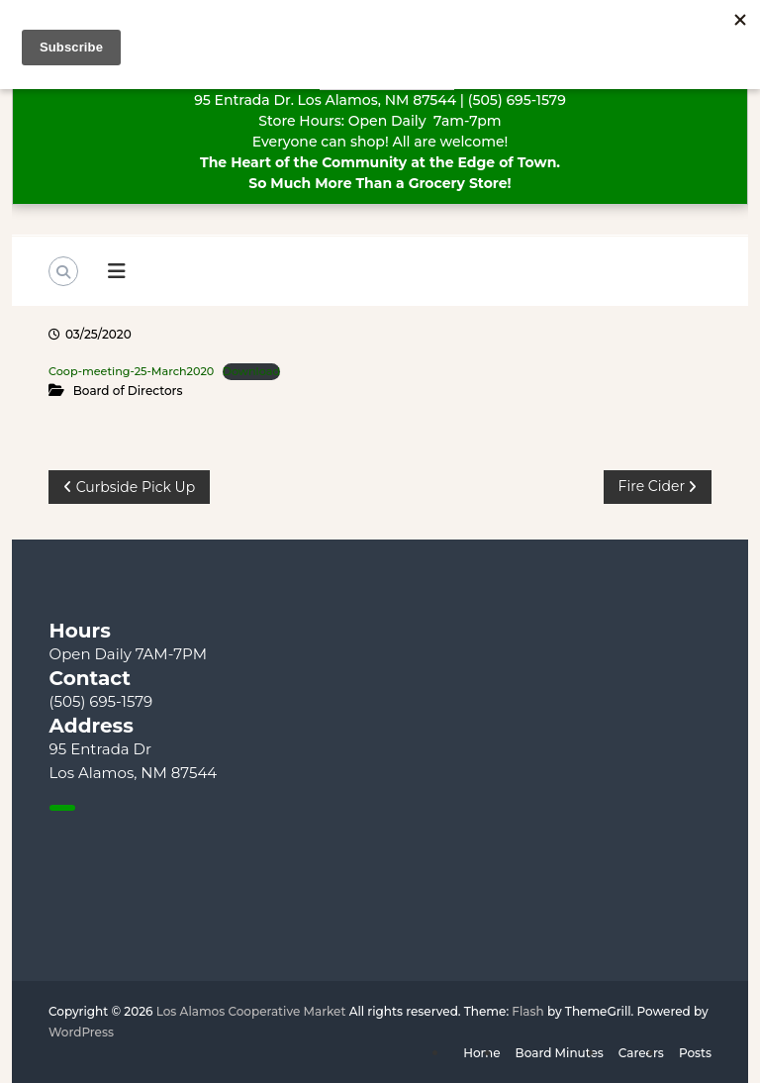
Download (251, 371)
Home (481, 1052)
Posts (695, 1052)
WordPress (81, 1032)
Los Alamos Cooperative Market (251, 1011)
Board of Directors (128, 390)
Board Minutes (560, 1052)
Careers (641, 1052)
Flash (527, 1011)
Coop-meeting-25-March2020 (131, 371)
